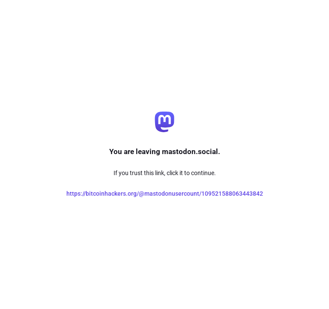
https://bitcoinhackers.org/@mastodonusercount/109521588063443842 (164, 193)
